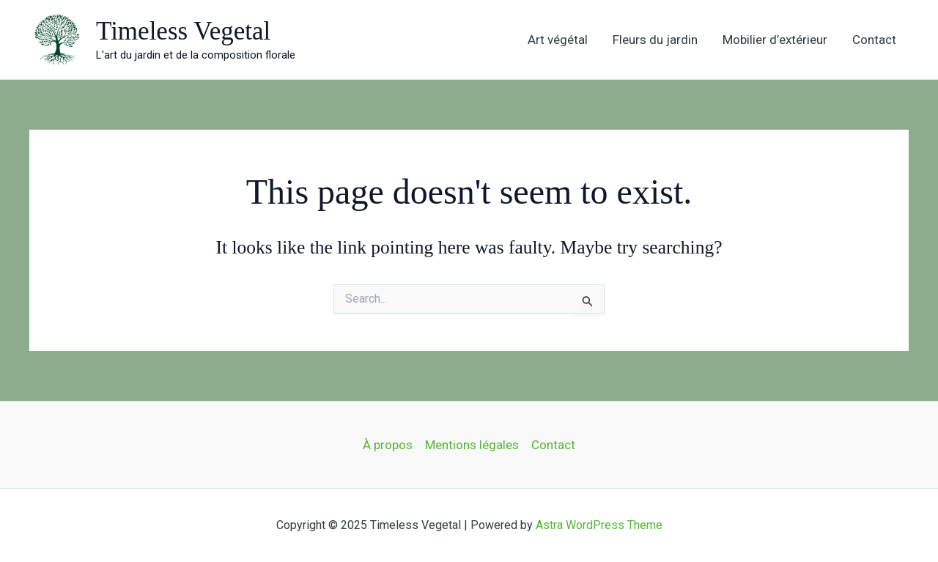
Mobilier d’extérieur (775, 39)
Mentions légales (472, 444)
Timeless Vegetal (183, 31)
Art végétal (558, 39)
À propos (388, 444)
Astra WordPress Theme (599, 525)
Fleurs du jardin (655, 39)
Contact (874, 39)
